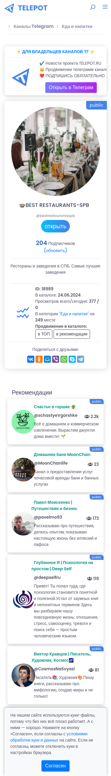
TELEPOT (33, 8)
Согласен (55, 765)
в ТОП (44, 334)
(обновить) (55, 250)
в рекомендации (72, 334)
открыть (56, 226)
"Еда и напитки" (74, 314)
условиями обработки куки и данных (48, 737)
